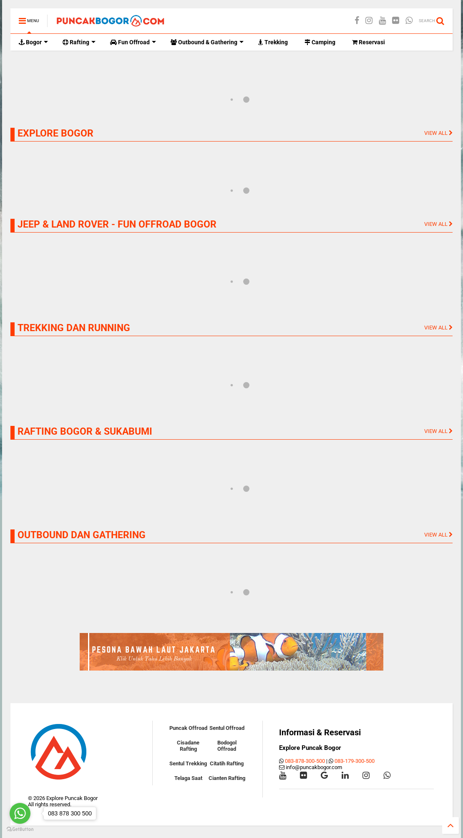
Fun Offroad (133, 42)
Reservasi (368, 42)
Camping (319, 42)
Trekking (273, 42)
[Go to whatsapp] (20, 813)
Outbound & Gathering (207, 42)
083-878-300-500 (305, 761)
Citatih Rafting (227, 763)
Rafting (79, 42)
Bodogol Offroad (227, 745)
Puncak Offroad (188, 728)
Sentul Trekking (188, 763)
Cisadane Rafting (188, 745)
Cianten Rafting (227, 778)
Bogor (33, 42)
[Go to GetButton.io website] (20, 829)
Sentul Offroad (226, 728)
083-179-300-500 (355, 761)
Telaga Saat (188, 778)
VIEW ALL (438, 133)
